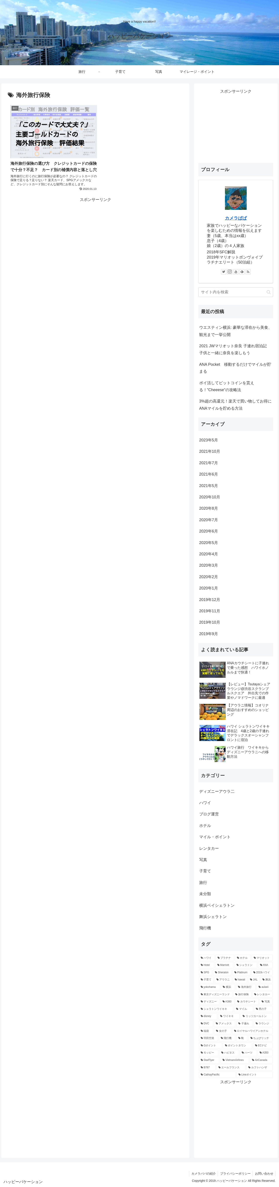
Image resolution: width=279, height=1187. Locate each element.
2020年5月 (208, 543)
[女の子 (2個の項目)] (222, 1031)
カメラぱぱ (236, 218)
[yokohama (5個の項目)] (209, 987)
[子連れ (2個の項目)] (244, 1023)
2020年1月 (208, 588)
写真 (203, 860)
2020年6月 (208, 531)
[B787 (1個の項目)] (207, 1067)
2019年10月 (209, 622)
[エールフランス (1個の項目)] (230, 1067)
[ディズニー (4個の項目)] (209, 1001)
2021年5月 (208, 486)
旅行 (203, 882)
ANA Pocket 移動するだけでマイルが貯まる (235, 368)
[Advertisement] (95, 240)
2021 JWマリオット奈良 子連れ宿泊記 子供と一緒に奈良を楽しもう (235, 349)
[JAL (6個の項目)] (254, 980)
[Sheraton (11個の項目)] (222, 972)
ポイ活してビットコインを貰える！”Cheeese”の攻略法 (226, 386)
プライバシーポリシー (235, 1173)
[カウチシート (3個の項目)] (247, 1001)
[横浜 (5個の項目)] (228, 987)
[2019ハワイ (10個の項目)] (262, 972)
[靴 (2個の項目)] (242, 1038)
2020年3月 (208, 565)
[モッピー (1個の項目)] (208, 1053)
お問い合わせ (264, 1173)
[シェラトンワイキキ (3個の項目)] (216, 1009)
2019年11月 (209, 611)
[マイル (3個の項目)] (243, 1009)
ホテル (205, 825)
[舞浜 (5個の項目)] (266, 980)
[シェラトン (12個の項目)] (246, 965)
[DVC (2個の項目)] (206, 1023)
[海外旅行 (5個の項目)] (246, 987)
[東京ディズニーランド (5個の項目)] (216, 994)
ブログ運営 (209, 814)
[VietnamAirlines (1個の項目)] (235, 1060)
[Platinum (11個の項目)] (241, 972)
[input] (235, 292)
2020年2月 (208, 577)
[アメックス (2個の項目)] (225, 1023)
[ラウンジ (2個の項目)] (263, 1023)
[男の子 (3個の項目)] (263, 1009)
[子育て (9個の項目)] (206, 980)
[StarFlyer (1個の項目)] (209, 1060)
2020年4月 (208, 554)
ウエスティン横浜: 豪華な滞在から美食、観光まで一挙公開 (235, 331)
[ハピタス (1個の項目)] (229, 1053)
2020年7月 (208, 520)
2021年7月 (208, 463)
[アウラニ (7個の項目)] (223, 980)
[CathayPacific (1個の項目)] (217, 1075)
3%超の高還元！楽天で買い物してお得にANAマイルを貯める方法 (235, 404)
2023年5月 (208, 440)
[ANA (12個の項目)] (265, 965)
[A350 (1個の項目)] (265, 1053)
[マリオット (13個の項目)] (262, 958)
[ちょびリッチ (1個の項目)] (260, 1038)
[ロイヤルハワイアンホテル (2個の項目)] (252, 1031)
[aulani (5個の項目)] (265, 987)
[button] (268, 292)
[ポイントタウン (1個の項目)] (237, 1045)
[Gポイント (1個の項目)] (210, 1045)
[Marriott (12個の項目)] (224, 965)
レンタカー (209, 848)
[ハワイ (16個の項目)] (207, 958)
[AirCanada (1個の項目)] (261, 1060)
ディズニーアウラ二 (217, 791)
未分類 (205, 894)
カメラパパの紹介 (203, 1173)
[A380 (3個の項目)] (227, 1001)
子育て (205, 871)
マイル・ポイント (215, 837)
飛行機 (205, 928)
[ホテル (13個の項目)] (243, 958)
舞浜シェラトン (213, 917)
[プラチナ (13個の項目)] (225, 958)
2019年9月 (208, 634)
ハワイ (205, 803)
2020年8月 (208, 508)
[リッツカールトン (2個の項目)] (257, 1016)
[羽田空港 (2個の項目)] (208, 1038)
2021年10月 (209, 451)
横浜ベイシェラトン (217, 905)
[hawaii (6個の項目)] (240, 980)
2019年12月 (209, 600)
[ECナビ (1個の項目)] (263, 1045)
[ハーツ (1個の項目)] (248, 1053)
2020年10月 (209, 497)
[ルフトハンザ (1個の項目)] (259, 1067)
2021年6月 (208, 474)
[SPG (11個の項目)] (205, 972)
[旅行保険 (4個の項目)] (242, 994)
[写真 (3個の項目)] (266, 1001)
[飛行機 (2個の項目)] (227, 1038)
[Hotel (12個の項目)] (206, 965)
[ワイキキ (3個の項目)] (229, 1016)
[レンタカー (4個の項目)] (262, 994)
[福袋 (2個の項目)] (206, 1031)
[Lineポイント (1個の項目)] (254, 1075)
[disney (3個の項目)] (208, 1016)
